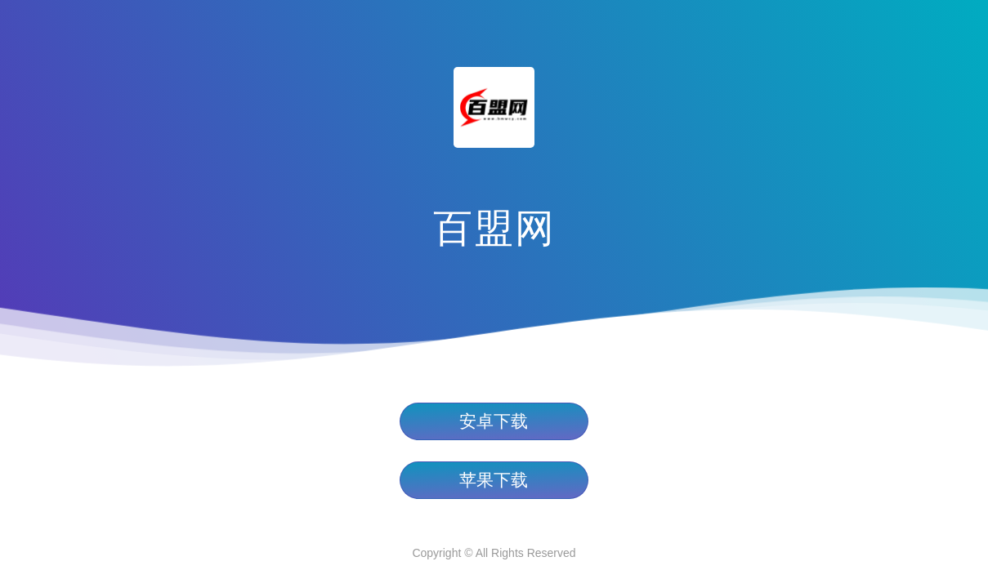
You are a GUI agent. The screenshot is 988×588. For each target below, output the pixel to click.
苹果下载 (493, 479)
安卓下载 (493, 421)
